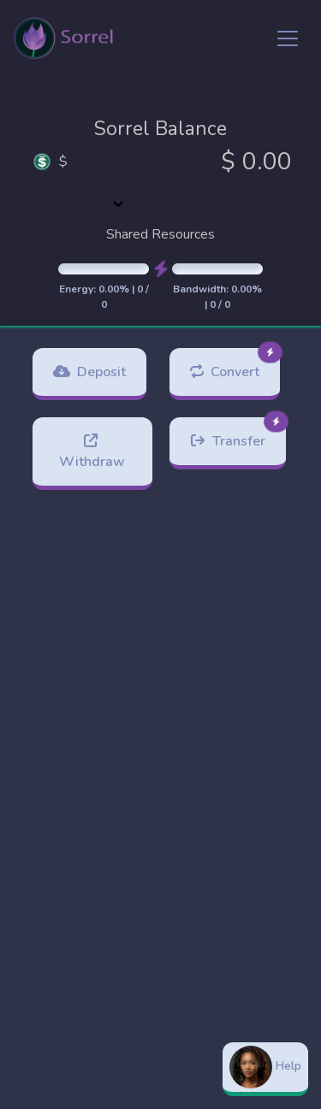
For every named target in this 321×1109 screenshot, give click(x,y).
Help (265, 1067)
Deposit (89, 372)
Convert (235, 364)
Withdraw (92, 451)
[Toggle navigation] (288, 38)
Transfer (238, 434)
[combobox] (118, 182)
